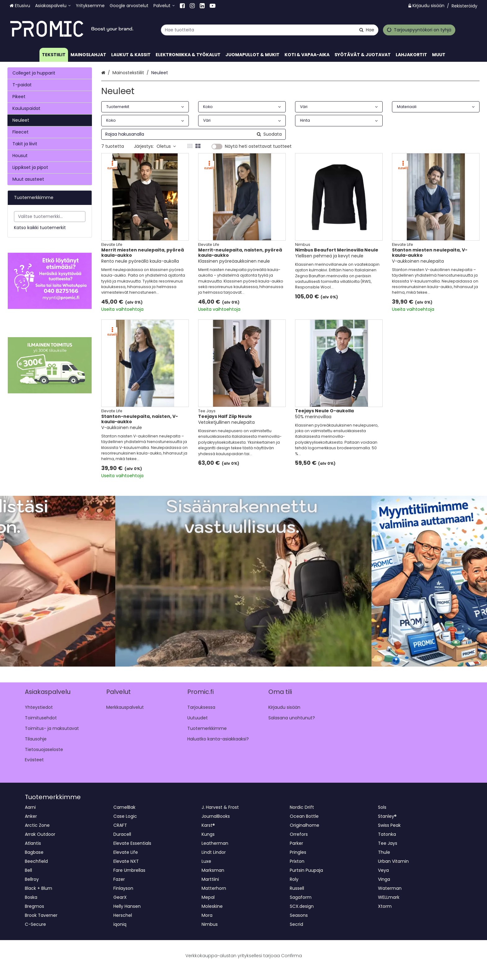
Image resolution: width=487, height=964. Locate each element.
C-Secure (35, 924)
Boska (31, 897)
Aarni (30, 807)
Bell (28, 870)
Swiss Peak (389, 825)
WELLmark (388, 897)
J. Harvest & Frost (220, 807)
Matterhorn (214, 888)
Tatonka (387, 834)
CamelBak (124, 807)
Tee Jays (387, 843)
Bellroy (32, 879)
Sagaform (301, 897)
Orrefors (299, 834)
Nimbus (210, 924)
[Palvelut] (164, 5)
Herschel (122, 915)
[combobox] (269, 29)
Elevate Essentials (132, 843)
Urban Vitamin (393, 861)
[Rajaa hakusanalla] (193, 134)
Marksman (213, 870)
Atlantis (33, 843)
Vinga (384, 879)
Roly (294, 879)
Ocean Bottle (304, 816)
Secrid (296, 924)
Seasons (299, 915)
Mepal (208, 897)
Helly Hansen (127, 906)
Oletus (166, 146)
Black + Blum (38, 888)
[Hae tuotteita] (269, 29)
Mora (207, 915)
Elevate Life (125, 852)
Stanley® (387, 816)
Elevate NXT (126, 861)
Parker (296, 843)
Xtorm (385, 906)
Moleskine (212, 906)
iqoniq (119, 924)
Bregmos (34, 906)
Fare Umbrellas (129, 870)
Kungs (208, 834)
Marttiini (210, 879)
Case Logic (125, 816)
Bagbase (34, 852)
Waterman (390, 888)
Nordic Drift (302, 807)
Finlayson (123, 888)
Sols (382, 807)
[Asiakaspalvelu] (53, 5)
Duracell (122, 834)
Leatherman (215, 843)
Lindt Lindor (214, 852)
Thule (384, 852)
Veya (383, 870)
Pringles (298, 852)
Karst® (208, 825)
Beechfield (36, 861)
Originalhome (304, 825)
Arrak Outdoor (40, 834)
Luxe (206, 861)
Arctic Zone (37, 825)
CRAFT (120, 825)
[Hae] (366, 29)
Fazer (119, 879)
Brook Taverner (41, 915)
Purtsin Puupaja (306, 870)
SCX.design (302, 906)
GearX (120, 897)
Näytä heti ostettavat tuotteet (258, 146)
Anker (31, 816)
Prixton (297, 861)
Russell (297, 888)
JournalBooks (216, 816)
